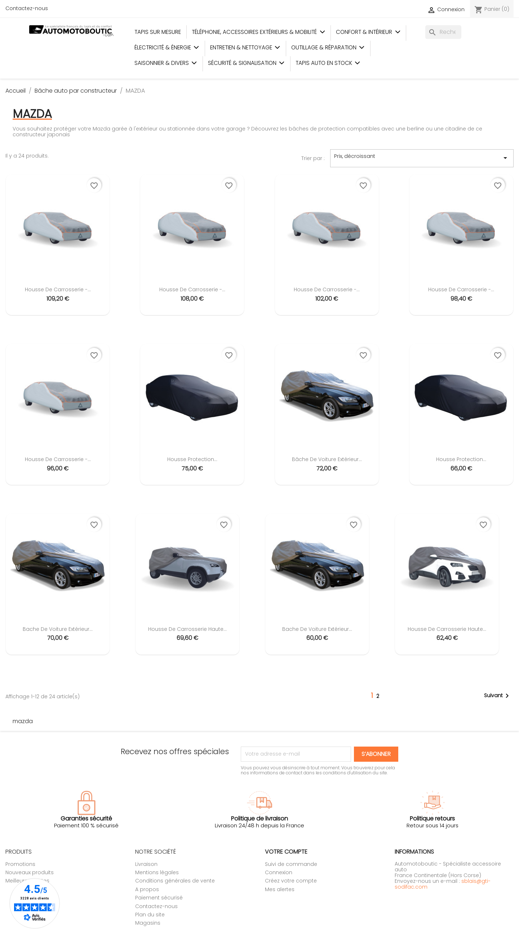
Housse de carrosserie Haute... (187, 629)
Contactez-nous (26, 8)
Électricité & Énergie (166, 47)
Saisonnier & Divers (165, 63)
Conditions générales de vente (175, 880)
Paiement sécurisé (159, 897)
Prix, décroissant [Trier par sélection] (422, 157)
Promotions (20, 864)
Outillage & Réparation (328, 47)
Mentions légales (157, 872)
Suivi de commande (291, 864)
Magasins (147, 922)
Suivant (497, 695)
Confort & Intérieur (368, 32)
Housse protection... (192, 459)
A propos (147, 889)
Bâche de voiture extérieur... (327, 459)
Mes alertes (279, 889)
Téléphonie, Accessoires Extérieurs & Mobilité (258, 32)
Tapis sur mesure (157, 32)
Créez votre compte (291, 880)
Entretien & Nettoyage (245, 47)
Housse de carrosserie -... (58, 289)
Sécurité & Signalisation (246, 63)
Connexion (278, 872)
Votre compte (286, 852)
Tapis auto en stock (328, 63)
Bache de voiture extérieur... (58, 629)
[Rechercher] (443, 32)
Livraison (146, 864)
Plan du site (150, 914)
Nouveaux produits (29, 872)
